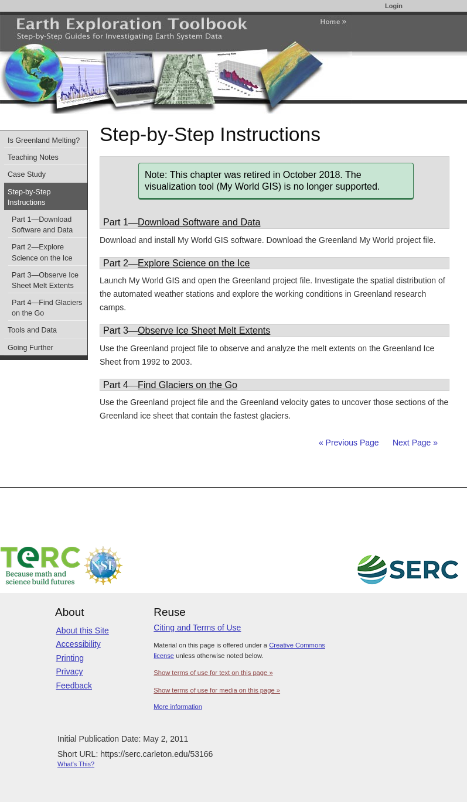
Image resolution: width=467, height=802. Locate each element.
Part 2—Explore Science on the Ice (42, 252)
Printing (70, 658)
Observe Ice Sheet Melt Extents (204, 330)
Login (394, 5)
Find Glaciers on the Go (187, 384)
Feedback (74, 685)
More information (178, 706)
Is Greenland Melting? (44, 140)
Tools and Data (32, 330)
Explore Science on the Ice (194, 263)
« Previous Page (349, 442)
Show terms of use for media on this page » (217, 690)
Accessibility (78, 644)
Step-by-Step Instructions (29, 197)
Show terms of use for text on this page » (213, 672)
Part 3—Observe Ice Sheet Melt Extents (45, 280)
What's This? (75, 763)
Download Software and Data (199, 222)
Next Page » (414, 442)
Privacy (69, 671)
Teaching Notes (33, 157)
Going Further (30, 348)
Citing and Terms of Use (197, 627)
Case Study (27, 174)
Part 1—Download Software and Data (42, 224)
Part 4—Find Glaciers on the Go (47, 308)
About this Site (82, 630)
